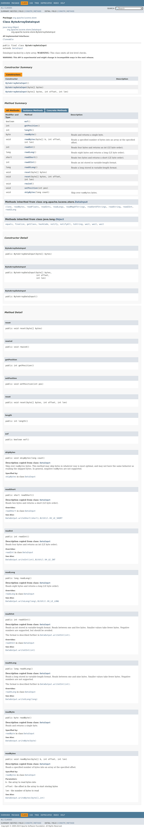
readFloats (33, 207)
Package (15, 3)
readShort (29, 157)
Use (31, 3)
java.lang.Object (11, 27)
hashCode (43, 224)
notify (54, 224)
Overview (5, 3)
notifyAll (65, 224)
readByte (29, 134)
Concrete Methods (57, 110)
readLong (29, 152)
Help (62, 3)
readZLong (10, 209)
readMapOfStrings (75, 207)
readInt (28, 147)
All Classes (6, 8)
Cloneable (8, 39)
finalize (19, 224)
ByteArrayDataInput (16, 83)
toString (77, 224)
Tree (37, 3)
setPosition (31, 188)
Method (37, 11)
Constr (28, 11)
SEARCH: (111, 8)
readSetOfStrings (96, 207)
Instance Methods (33, 110)
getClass (31, 224)
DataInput (17, 48)
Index (56, 3)
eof (26, 121)
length (28, 130)
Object (60, 219)
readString (114, 207)
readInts (45, 207)
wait (87, 224)
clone (8, 207)
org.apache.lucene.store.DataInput (24, 29)
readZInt (127, 207)
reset (27, 172)
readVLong (29, 167)
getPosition (31, 126)
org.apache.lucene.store (25, 18)
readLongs (58, 207)
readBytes (29, 139)
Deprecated (46, 3)
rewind (28, 184)
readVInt (29, 162)
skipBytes (29, 192)
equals (9, 224)
